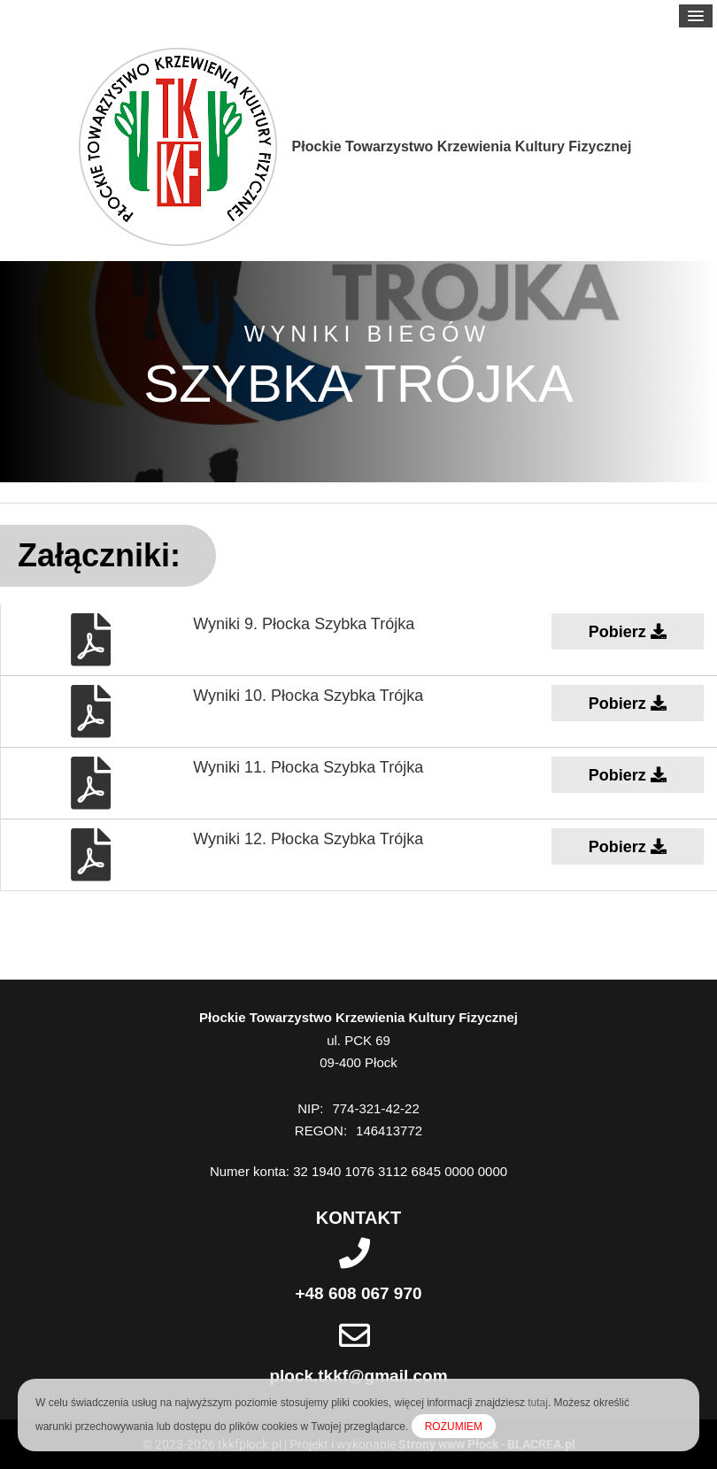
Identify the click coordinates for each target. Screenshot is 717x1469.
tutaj (538, 1402)
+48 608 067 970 (358, 1293)
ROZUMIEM (453, 1426)
